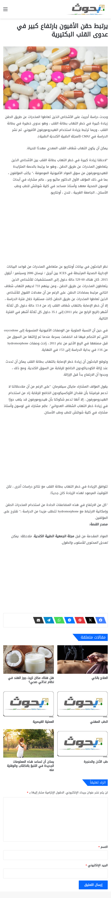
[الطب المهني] (82, 703)
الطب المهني (99, 722)
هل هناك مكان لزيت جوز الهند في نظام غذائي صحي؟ (31, 680)
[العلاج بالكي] (82, 659)
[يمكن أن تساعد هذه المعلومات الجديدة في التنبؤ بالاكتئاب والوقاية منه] (28, 743)
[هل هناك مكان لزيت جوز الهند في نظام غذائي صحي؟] (28, 659)
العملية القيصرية (43, 722)
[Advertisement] (55, 231)
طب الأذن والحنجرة (96, 762)
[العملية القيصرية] (28, 703)
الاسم (103, 847)
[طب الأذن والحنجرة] (82, 743)
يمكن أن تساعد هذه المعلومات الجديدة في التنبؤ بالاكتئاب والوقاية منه (30, 766)
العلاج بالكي (100, 678)
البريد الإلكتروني (97, 865)
